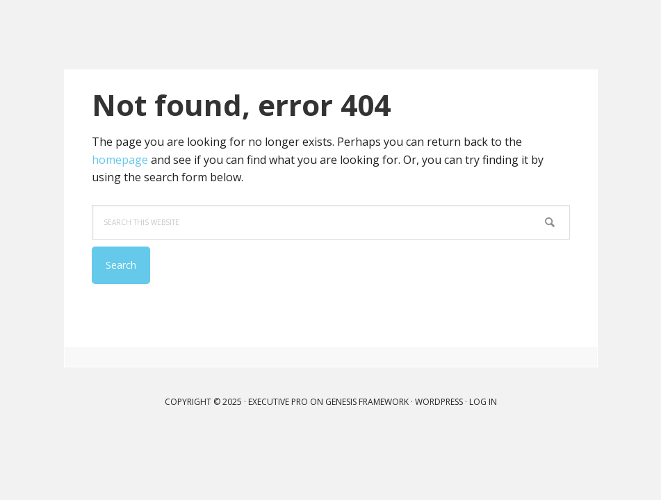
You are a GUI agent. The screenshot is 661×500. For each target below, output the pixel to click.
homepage (120, 159)
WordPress (439, 402)
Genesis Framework (367, 402)
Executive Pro (278, 402)
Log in (483, 402)
